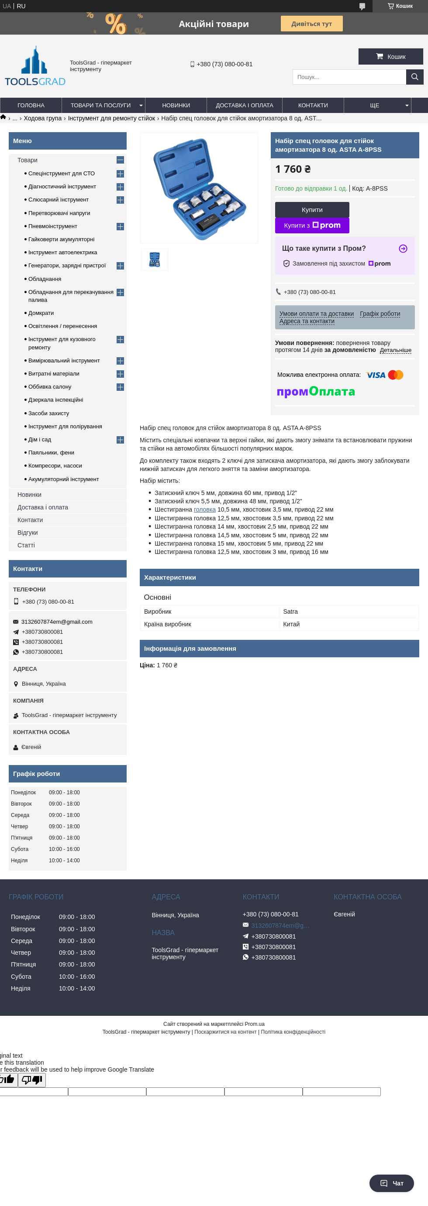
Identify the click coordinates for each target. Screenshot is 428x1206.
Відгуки (27, 532)
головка (205, 509)
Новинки (176, 105)
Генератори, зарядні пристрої (67, 265)
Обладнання (44, 279)
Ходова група (43, 118)
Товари (27, 160)
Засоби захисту (48, 413)
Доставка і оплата (244, 105)
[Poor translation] (32, 1080)
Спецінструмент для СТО (61, 173)
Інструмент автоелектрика (62, 252)
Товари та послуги (101, 105)
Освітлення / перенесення (62, 326)
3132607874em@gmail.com (57, 621)
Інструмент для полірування (65, 426)
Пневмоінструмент (52, 226)
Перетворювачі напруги (59, 213)
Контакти (313, 105)
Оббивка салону (49, 386)
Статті (26, 545)
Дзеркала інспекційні (55, 399)
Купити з (312, 225)
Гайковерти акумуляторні (61, 239)
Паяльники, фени (51, 452)
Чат (392, 1183)
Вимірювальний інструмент (64, 360)
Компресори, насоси (55, 465)
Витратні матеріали (53, 373)
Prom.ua (255, 1024)
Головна (31, 105)
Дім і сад (39, 439)
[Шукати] (415, 77)
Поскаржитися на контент (225, 1032)
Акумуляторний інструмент (63, 479)
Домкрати (41, 313)
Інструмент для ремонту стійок (111, 118)
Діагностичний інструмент (62, 186)
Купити (312, 209)
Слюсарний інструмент (58, 199)
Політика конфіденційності (293, 1032)
